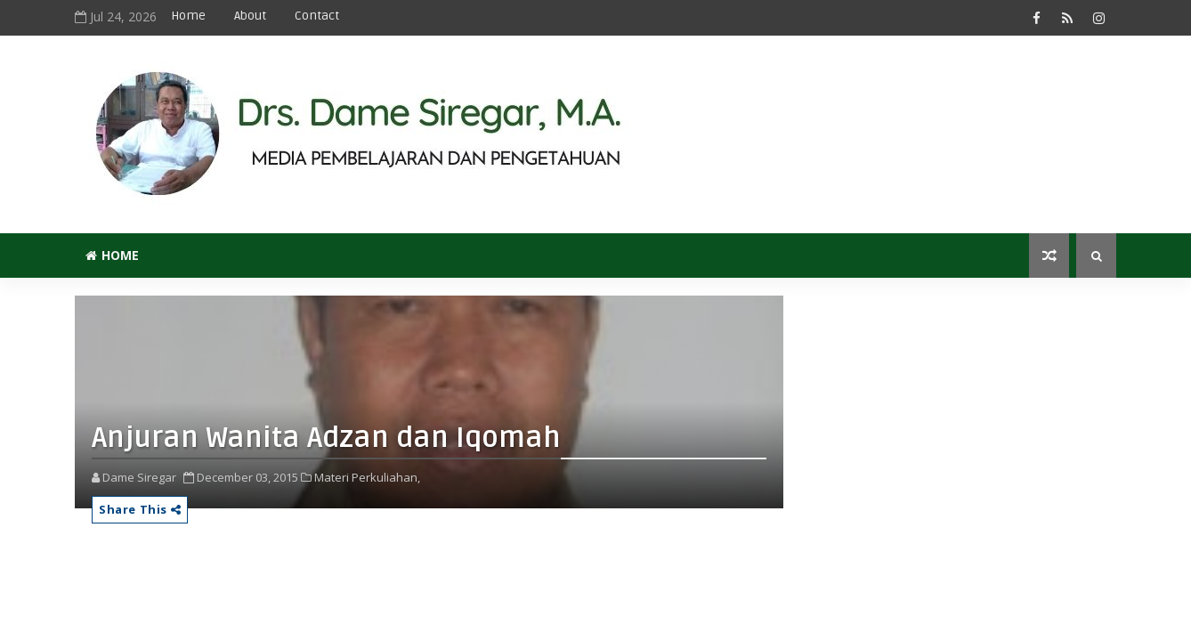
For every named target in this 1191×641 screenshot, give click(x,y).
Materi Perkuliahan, (367, 477)
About (250, 15)
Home (188, 15)
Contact (317, 15)
